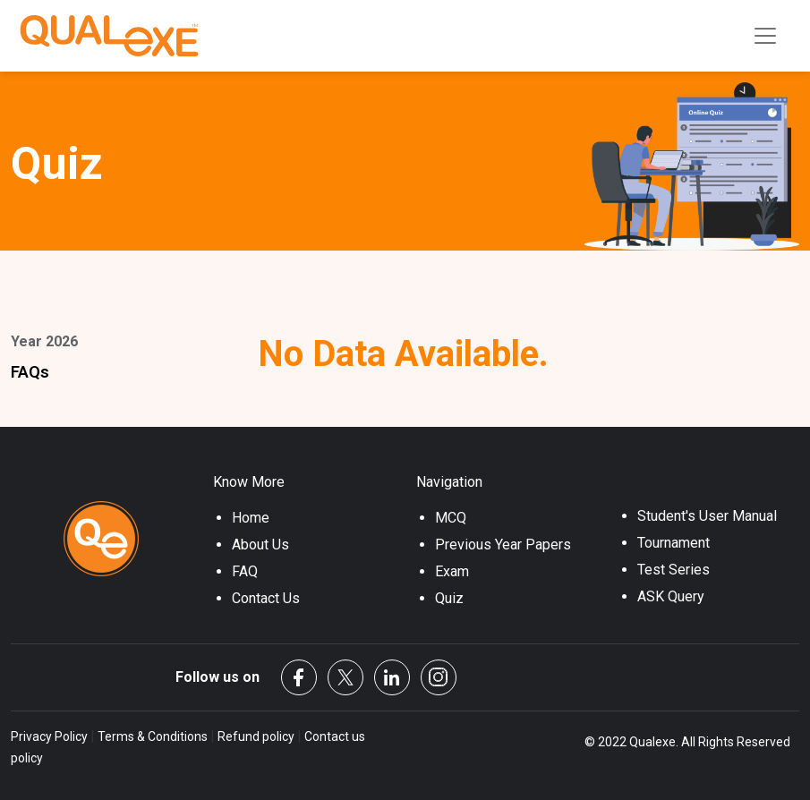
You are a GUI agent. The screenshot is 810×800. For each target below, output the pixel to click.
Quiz (449, 598)
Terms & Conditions (152, 736)
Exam (452, 571)
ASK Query (670, 596)
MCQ (450, 517)
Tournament (673, 542)
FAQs (30, 371)
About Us (260, 544)
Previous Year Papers (503, 544)
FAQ (245, 571)
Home (250, 517)
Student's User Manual (707, 515)
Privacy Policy (50, 736)
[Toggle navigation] (765, 36)
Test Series (673, 569)
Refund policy (256, 736)
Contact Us (266, 598)
